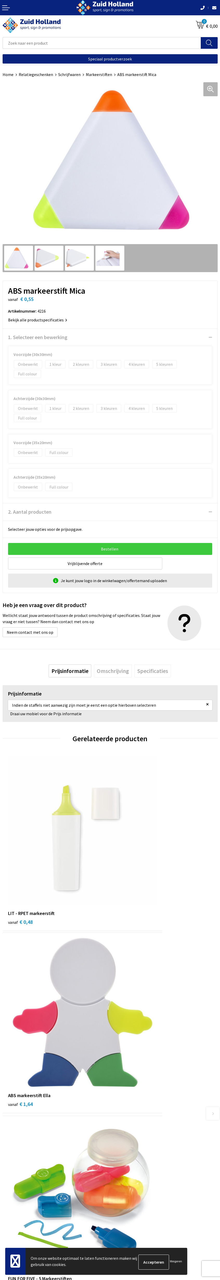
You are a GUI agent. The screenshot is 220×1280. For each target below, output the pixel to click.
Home (8, 74)
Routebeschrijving (129, 1115)
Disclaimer (12, 1226)
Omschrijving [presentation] (113, 671)
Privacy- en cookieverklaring (28, 1218)
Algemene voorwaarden (24, 1211)
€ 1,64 (127, 869)
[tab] (70, 670)
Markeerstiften (99, 74)
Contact (120, 1092)
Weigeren (176, 1262)
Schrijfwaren (69, 74)
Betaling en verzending (133, 1107)
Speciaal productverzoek (110, 58)
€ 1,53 (127, 1000)
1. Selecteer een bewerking (37, 337)
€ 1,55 (20, 1000)
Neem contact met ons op (30, 632)
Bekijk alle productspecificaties (37, 319)
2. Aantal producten (29, 511)
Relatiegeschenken (36, 74)
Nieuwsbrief (123, 1100)
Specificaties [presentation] (152, 671)
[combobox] (102, 43)
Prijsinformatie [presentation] (69, 671)
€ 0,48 (20, 869)
